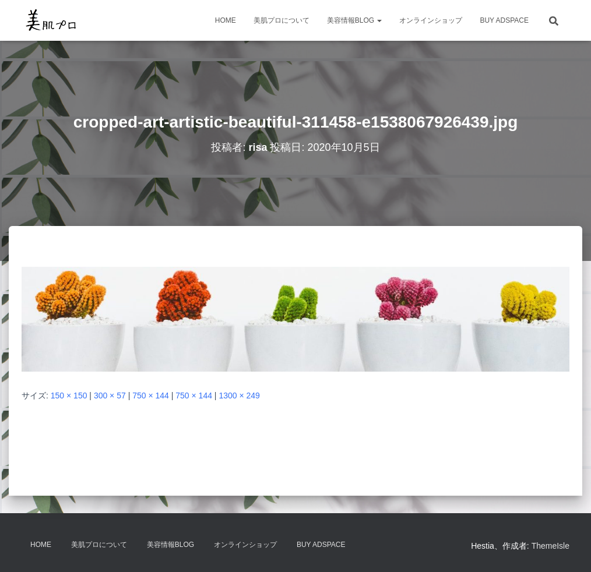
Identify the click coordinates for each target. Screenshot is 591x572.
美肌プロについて (281, 20)
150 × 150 (69, 395)
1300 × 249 (239, 395)
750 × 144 (150, 395)
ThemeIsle (550, 545)
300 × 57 (110, 395)
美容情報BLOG (354, 20)
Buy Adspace (504, 20)
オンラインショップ (430, 20)
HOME (225, 20)
